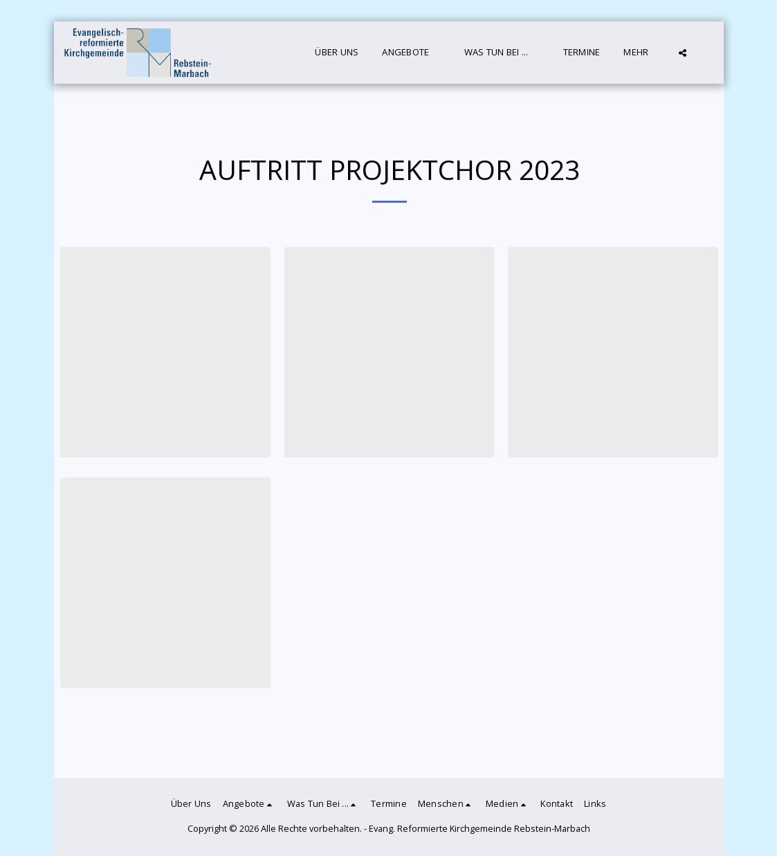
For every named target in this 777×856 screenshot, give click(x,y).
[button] (411, 52)
